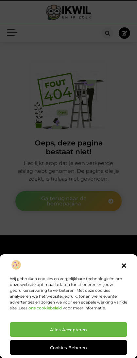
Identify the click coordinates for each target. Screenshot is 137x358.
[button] (124, 265)
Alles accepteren (68, 329)
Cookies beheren (68, 347)
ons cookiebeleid (45, 308)
